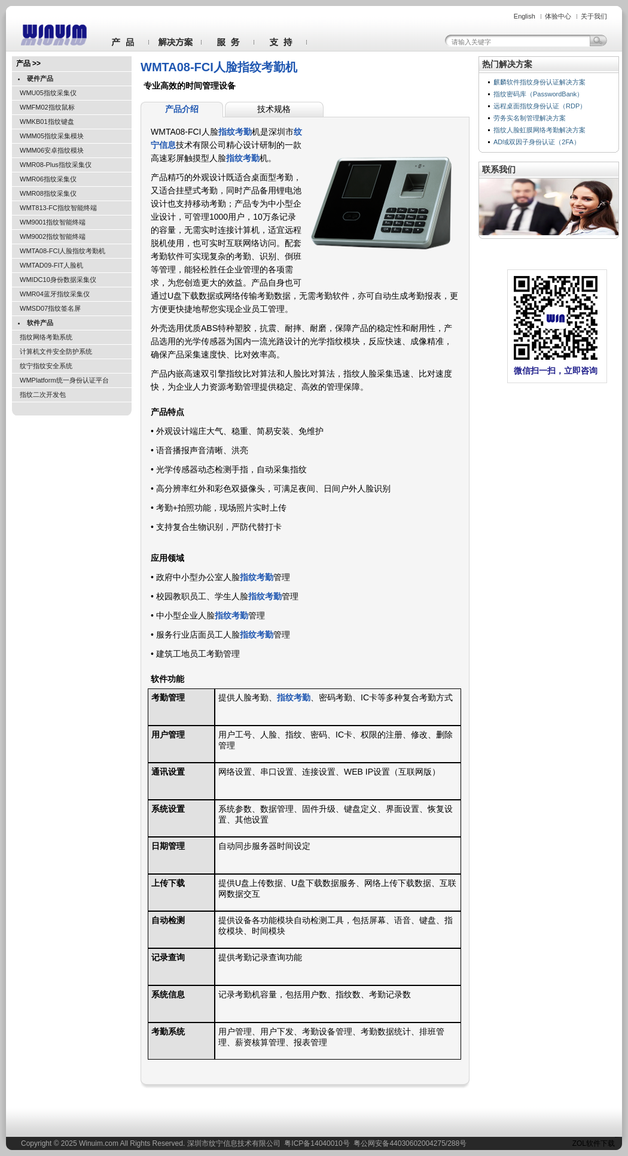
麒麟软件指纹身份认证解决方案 (539, 82)
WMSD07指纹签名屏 (50, 308)
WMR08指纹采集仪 (48, 193)
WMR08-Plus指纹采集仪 (56, 164)
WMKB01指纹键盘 (47, 121)
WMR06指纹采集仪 (48, 179)
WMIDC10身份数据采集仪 (58, 279)
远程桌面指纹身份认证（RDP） (539, 106)
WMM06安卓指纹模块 (52, 150)
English (524, 16)
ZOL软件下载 (593, 1143)
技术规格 (274, 109)
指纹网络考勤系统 (46, 337)
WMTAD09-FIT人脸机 (51, 265)
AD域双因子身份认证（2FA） (536, 141)
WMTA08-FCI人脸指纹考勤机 (62, 250)
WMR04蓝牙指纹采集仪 (55, 294)
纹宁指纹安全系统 (46, 365)
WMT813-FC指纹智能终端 (58, 207)
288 (453, 1143)
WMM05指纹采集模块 (52, 135)
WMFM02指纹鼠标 (47, 107)
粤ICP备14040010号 (316, 1143)
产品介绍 (182, 109)
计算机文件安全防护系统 (56, 351)
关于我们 (594, 16)
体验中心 (558, 16)
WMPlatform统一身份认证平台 (64, 380)
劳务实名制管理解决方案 (529, 118)
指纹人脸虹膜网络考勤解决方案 (539, 129)
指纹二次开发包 (43, 394)
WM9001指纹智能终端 (53, 222)
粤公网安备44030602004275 (399, 1143)
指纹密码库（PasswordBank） (538, 94)
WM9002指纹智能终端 (53, 236)
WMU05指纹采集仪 (48, 92)
